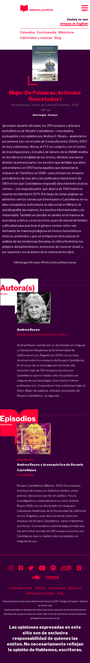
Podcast (40, 588)
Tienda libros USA (20, 588)
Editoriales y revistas (36, 38)
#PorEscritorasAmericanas (58, 262)
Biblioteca (66, 32)
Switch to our (74, 22)
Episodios (27, 32)
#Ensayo (34, 262)
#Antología (21, 262)
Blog (57, 38)
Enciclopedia (46, 32)
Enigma (74, 601)
